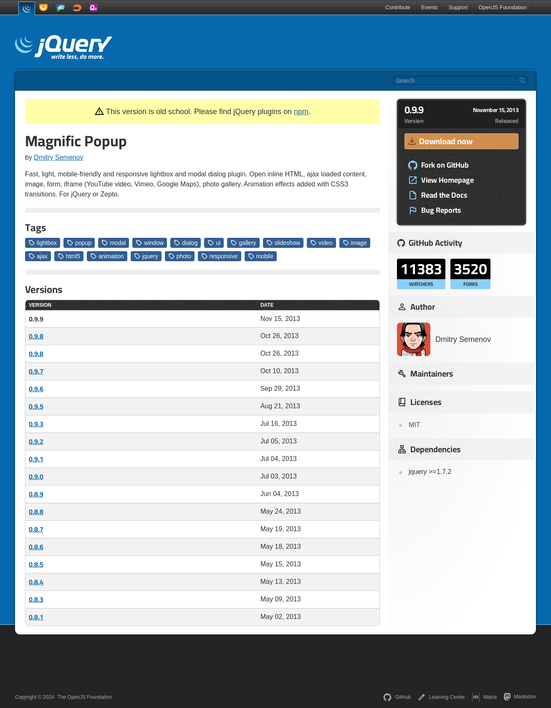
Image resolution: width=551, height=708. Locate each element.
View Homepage (441, 180)
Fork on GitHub (438, 165)
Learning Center (441, 697)
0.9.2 (36, 441)
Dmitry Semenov (58, 157)
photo (179, 256)
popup (79, 242)
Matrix (484, 697)
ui (213, 242)
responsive (219, 256)
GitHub (396, 697)
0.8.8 (36, 511)
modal (113, 242)
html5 (69, 256)
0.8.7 (36, 529)
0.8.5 (36, 564)
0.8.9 (36, 494)
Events (429, 7)
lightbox (42, 242)
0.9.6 (36, 388)
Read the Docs (438, 195)
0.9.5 (36, 406)
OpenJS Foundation (502, 7)
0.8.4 (36, 582)
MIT (414, 424)
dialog (185, 242)
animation (107, 256)
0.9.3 (36, 424)
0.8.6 (36, 546)
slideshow (283, 242)
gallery (243, 242)
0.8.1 (36, 617)
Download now (440, 141)
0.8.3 (36, 599)
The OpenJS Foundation (85, 697)
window (150, 242)
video (321, 242)
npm (301, 111)
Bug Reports (434, 210)
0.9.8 (36, 336)
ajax (38, 256)
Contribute (397, 7)
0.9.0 (36, 476)
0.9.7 (36, 371)
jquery (146, 256)
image (355, 242)
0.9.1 (36, 459)
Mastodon (520, 696)
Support (458, 7)
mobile (260, 256)
